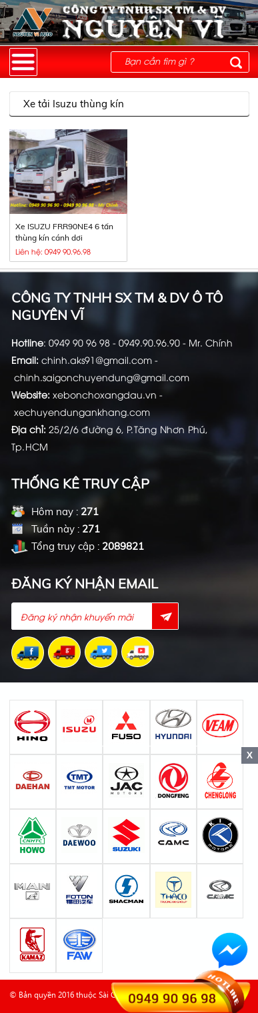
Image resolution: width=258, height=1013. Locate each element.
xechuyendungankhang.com (82, 411)
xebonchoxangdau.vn (105, 394)
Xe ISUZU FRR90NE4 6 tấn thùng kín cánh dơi (64, 232)
